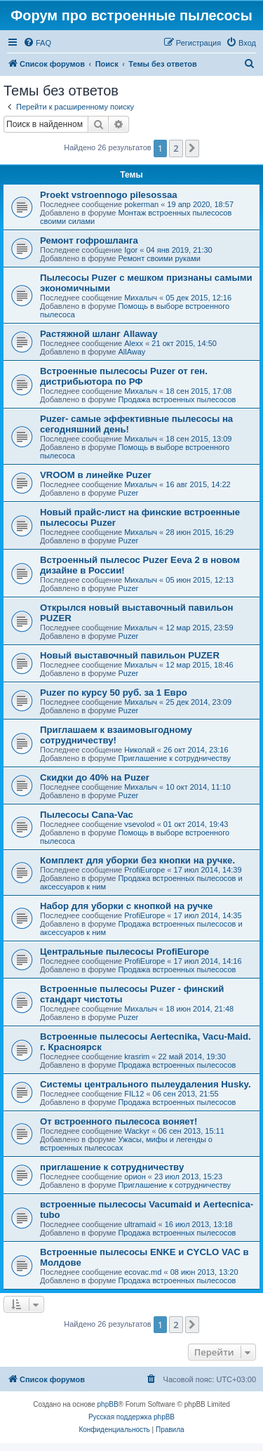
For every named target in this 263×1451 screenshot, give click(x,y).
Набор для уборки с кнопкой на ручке (126, 906)
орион (135, 1176)
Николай (139, 750)
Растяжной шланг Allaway (99, 334)
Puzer (128, 493)
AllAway (131, 351)
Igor (130, 250)
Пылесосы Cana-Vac (86, 814)
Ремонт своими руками (159, 258)
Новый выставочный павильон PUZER (130, 655)
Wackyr (136, 1131)
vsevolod (139, 824)
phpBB (108, 1404)
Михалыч (140, 297)
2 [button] (175, 148)
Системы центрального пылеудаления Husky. (145, 1084)
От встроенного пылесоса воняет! (118, 1121)
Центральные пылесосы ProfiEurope (124, 951)
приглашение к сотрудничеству (112, 1167)
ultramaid (140, 1224)
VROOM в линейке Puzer (95, 475)
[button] (192, 148)
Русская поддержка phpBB (131, 1417)
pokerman (141, 204)
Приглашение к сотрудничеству (174, 758)
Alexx (133, 343)
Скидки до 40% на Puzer (94, 777)
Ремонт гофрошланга (89, 240)
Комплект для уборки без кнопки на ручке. (137, 860)
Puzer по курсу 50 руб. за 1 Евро (113, 692)
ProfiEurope (144, 870)
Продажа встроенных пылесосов (177, 399)
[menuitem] (37, 42)
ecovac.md (142, 1272)
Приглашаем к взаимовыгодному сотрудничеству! (116, 735)
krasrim (136, 1056)
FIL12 (134, 1093)
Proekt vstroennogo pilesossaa (108, 195)
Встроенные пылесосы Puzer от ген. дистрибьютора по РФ (124, 376)
